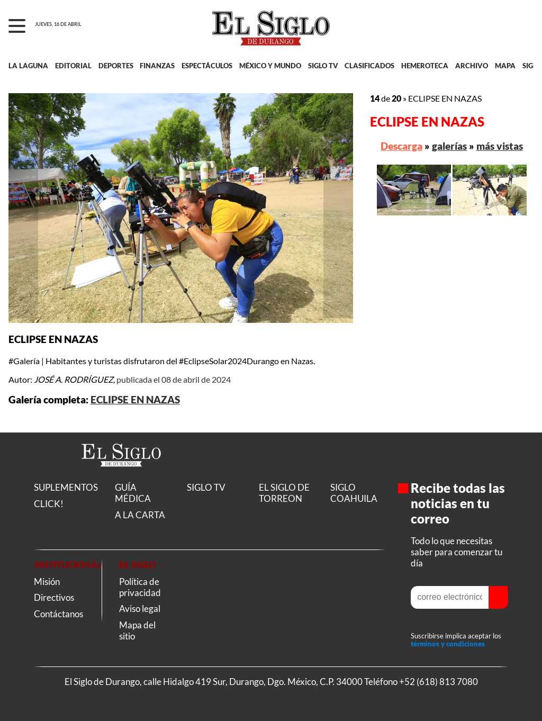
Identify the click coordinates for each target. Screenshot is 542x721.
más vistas (499, 146)
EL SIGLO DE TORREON (284, 493)
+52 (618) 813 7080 (438, 681)
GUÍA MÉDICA (133, 493)
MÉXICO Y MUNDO (270, 65)
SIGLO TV (323, 65)
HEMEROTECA (424, 65)
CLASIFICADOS (369, 65)
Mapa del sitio (137, 630)
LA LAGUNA (28, 65)
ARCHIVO (471, 65)
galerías (449, 146)
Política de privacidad (140, 587)
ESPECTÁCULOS (207, 65)
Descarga (401, 146)
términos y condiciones (448, 644)
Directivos (54, 597)
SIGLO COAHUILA (353, 493)
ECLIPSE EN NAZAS (135, 399)
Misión (47, 581)
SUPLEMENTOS (66, 487)
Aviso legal (139, 608)
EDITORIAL (73, 65)
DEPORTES (115, 65)
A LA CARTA (140, 514)
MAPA (505, 65)
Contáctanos (58, 613)
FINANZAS (157, 65)
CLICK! (49, 503)
